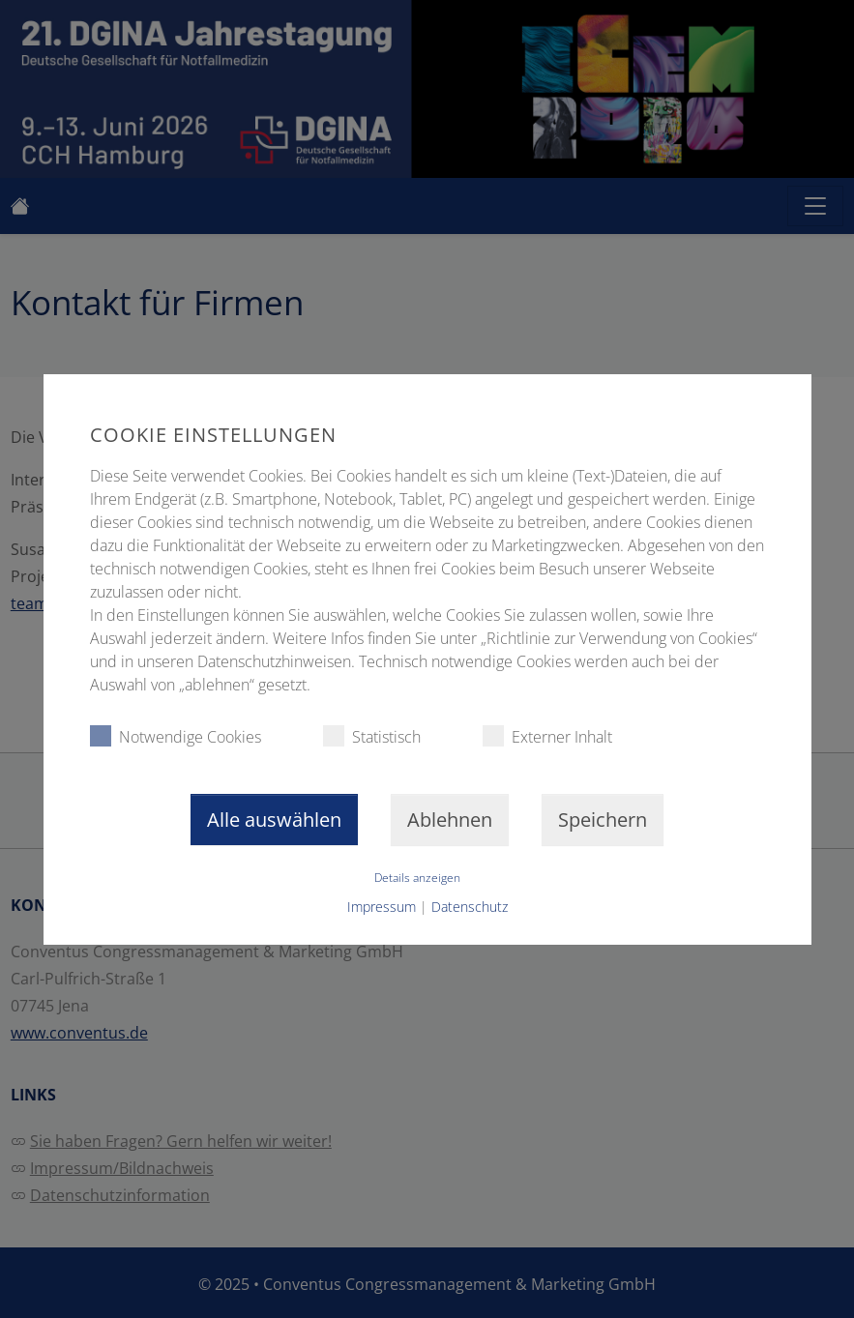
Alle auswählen (274, 819)
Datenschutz (469, 906)
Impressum (381, 906)
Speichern (602, 819)
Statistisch (371, 736)
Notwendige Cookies (174, 736)
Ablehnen (449, 819)
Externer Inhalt (546, 736)
